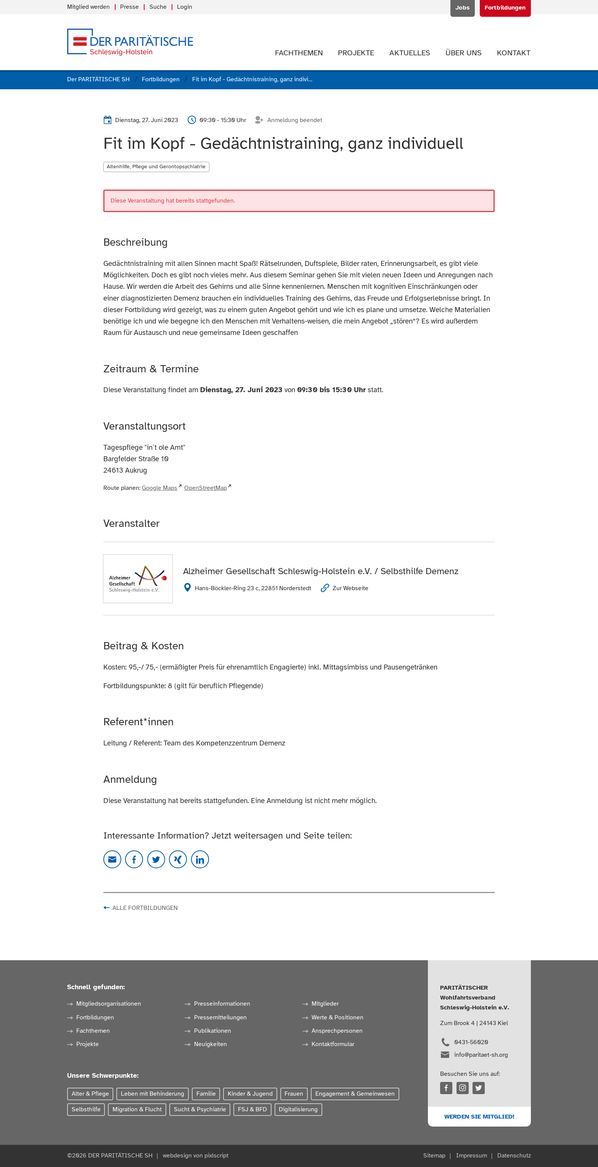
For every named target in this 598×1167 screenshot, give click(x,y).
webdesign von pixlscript (195, 1155)
